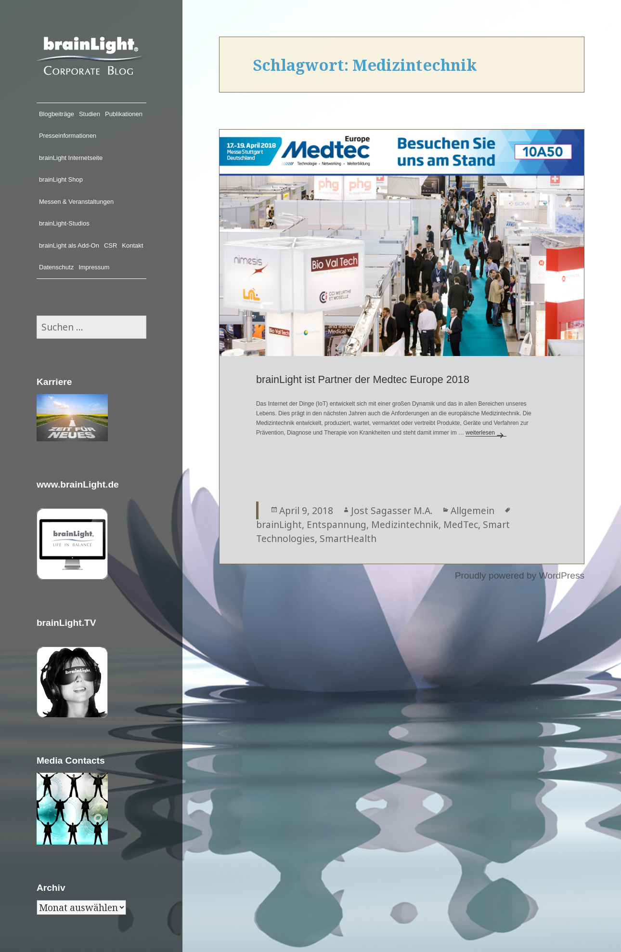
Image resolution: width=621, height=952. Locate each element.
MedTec (460, 524)
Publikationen (123, 114)
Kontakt (132, 245)
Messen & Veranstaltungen (76, 201)
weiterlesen (486, 432)
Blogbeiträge (56, 114)
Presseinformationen (67, 135)
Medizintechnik (405, 524)
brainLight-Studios (64, 223)
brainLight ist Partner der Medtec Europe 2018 (362, 379)
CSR (110, 245)
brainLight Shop (61, 179)
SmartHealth (348, 538)
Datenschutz (56, 267)
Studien (89, 114)
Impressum (93, 267)
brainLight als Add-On (69, 245)
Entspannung (336, 524)
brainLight (279, 524)
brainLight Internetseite (71, 157)
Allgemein (472, 510)
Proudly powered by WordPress (519, 575)
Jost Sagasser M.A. (392, 510)
